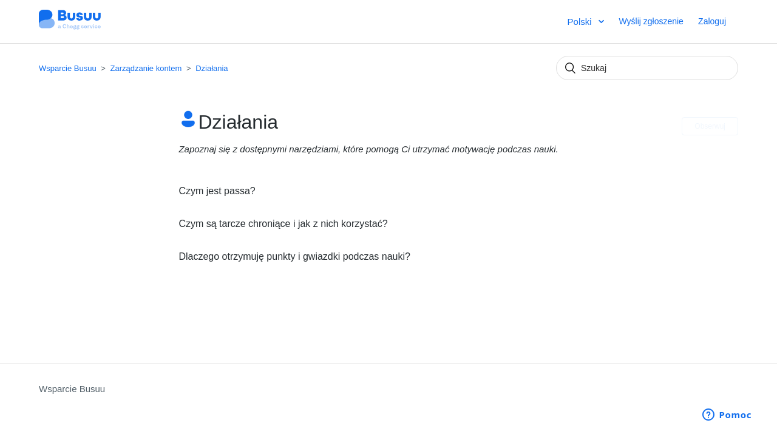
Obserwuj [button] (709, 126)
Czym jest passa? (216, 191)
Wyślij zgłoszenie (651, 21)
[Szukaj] (647, 68)
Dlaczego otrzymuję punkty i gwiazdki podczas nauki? (294, 256)
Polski (581, 21)
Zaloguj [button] (712, 21)
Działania (211, 68)
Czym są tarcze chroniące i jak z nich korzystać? (282, 223)
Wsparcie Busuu (68, 68)
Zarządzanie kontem (146, 68)
